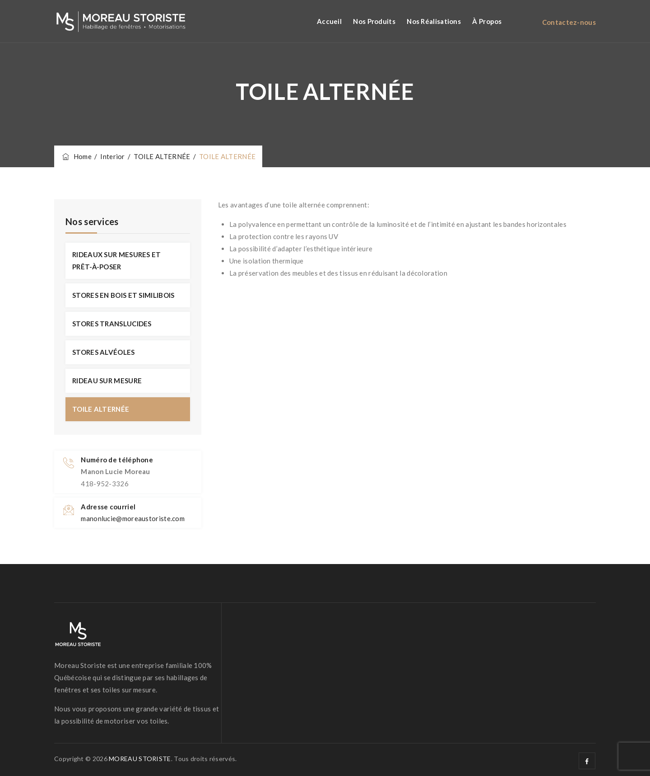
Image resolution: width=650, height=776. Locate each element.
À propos (486, 21)
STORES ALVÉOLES (103, 352)
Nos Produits (374, 21)
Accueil (329, 21)
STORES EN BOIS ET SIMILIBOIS (123, 295)
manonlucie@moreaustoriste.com (133, 518)
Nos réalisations (434, 21)
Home (76, 156)
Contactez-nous (569, 22)
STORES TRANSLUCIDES (112, 324)
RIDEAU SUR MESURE (107, 380)
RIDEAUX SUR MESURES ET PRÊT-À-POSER (116, 260)
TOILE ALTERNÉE (100, 409)
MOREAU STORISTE (140, 758)
